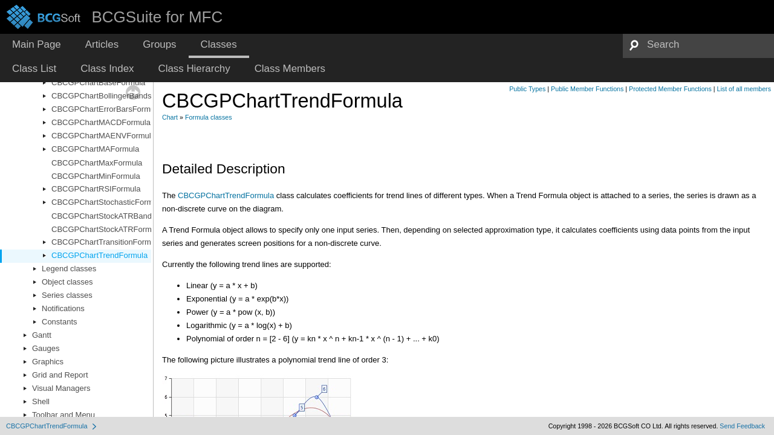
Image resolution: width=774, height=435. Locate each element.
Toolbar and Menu (63, 414)
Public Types (527, 88)
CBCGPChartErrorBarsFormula (106, 109)
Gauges (46, 348)
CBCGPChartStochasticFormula (107, 202)
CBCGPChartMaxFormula (96, 162)
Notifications (63, 308)
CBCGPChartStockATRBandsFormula (117, 216)
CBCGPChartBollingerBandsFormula (115, 95)
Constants (59, 321)
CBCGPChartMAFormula (95, 148)
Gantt (41, 335)
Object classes (67, 281)
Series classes (67, 295)
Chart (170, 117)
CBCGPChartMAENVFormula (103, 135)
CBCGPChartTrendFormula (99, 255)
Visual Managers (61, 388)
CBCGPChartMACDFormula (101, 122)
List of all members (744, 88)
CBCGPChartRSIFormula (95, 188)
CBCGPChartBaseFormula (98, 82)
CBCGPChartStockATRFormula (106, 229)
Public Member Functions (587, 88)
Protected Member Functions (670, 88)
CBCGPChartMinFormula (95, 176)
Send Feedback (742, 426)
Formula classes (208, 117)
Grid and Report (60, 374)
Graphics (47, 361)
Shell (41, 401)
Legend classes (69, 268)
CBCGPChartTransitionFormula (106, 241)
